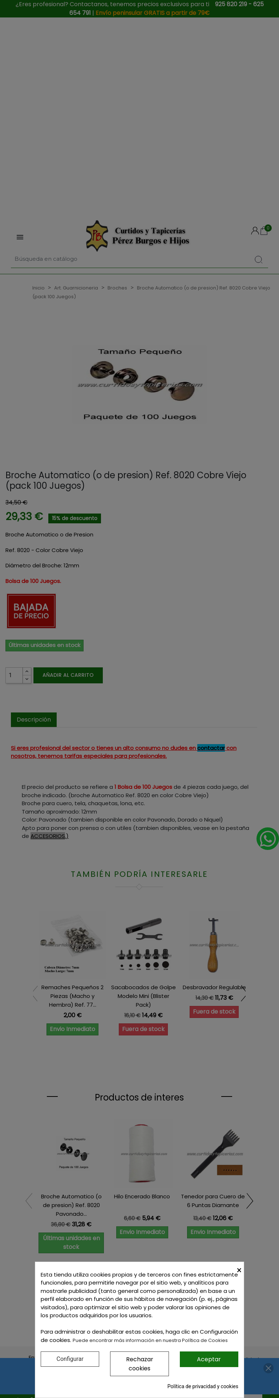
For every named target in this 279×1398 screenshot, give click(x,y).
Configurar (70, 1358)
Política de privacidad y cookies (202, 1386)
